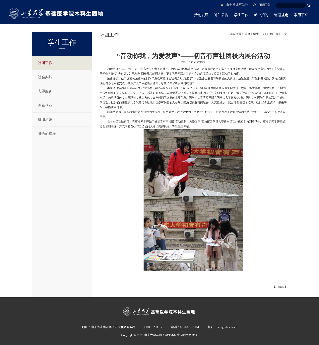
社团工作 (45, 63)
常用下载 (301, 15)
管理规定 (281, 15)
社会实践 (45, 77)
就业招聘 (261, 15)
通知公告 (221, 15)
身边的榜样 (47, 134)
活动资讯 (201, 15)
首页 (247, 34)
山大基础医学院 (234, 5)
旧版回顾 (262, 5)
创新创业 (45, 105)
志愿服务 (45, 91)
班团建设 (45, 120)
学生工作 (241, 15)
